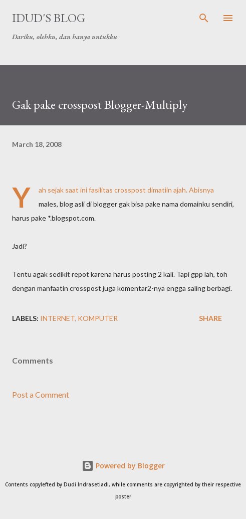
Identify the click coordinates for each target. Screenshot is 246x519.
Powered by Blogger (123, 465)
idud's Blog (48, 18)
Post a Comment (40, 394)
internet (57, 318)
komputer (98, 318)
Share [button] (210, 318)
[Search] (204, 18)
